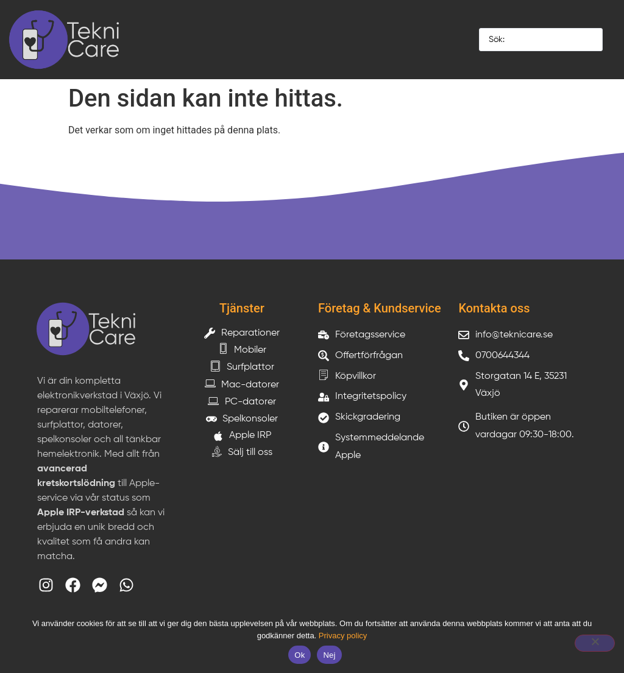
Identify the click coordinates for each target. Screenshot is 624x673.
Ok (299, 655)
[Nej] (595, 643)
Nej (329, 655)
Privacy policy (343, 635)
